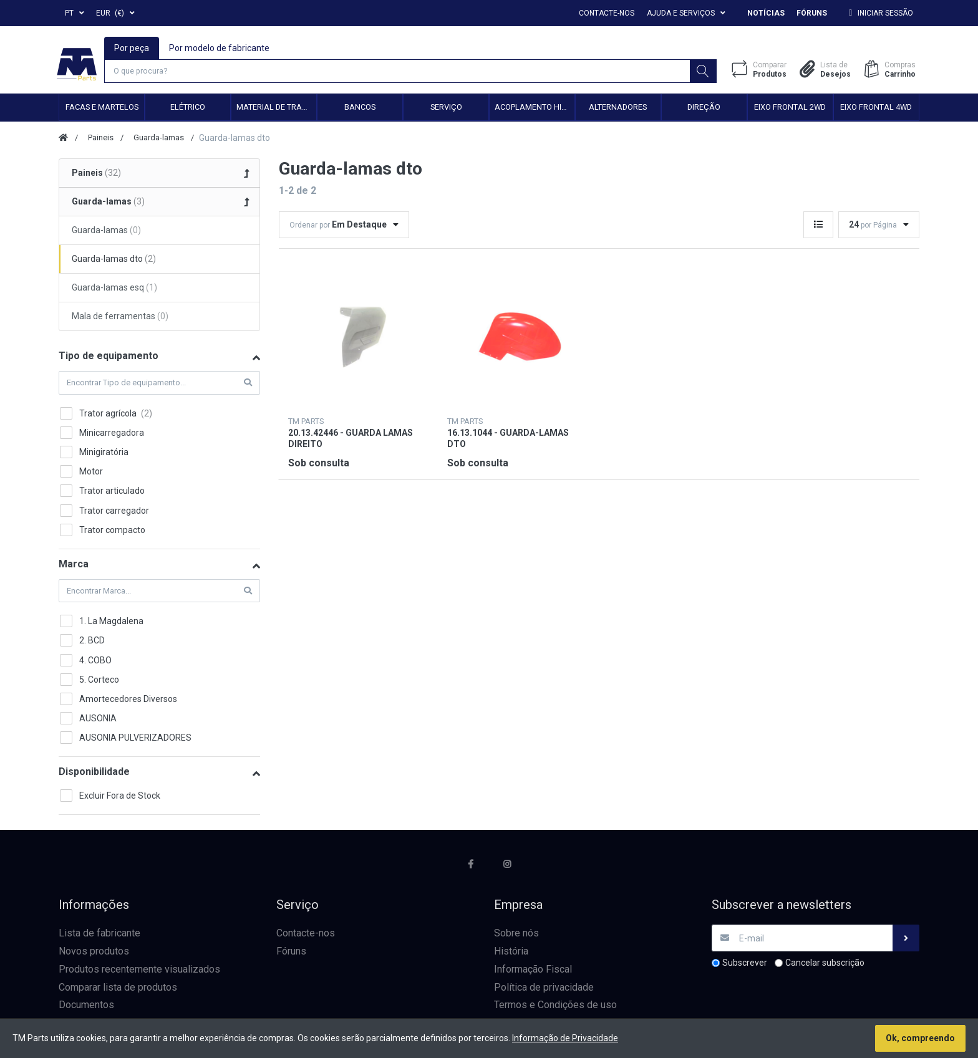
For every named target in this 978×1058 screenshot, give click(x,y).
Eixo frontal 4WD (876, 108)
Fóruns (811, 13)
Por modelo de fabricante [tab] (220, 47)
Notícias (766, 13)
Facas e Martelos (101, 108)
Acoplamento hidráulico (534, 108)
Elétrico (187, 108)
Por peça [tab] (132, 47)
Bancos (359, 108)
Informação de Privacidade (565, 1038)
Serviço (446, 108)
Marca (74, 566)
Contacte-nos (606, 13)
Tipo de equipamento (108, 357)
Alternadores (618, 108)
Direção (703, 108)
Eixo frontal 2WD (790, 108)
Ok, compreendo (920, 1038)
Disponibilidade (94, 773)
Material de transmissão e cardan (276, 108)
